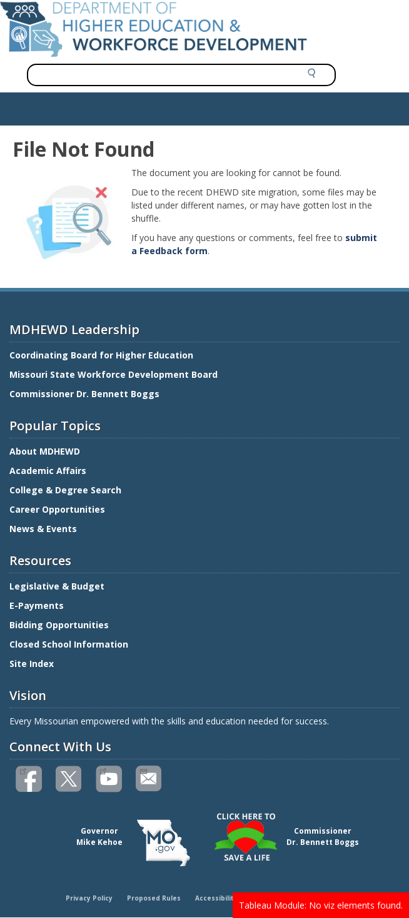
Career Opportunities (57, 509)
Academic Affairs (49, 470)
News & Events (43, 529)
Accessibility (216, 898)
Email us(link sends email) (143, 770)
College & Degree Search (66, 490)
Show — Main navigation (58, 105)
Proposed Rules (154, 898)
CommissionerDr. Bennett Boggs (322, 836)
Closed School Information (68, 644)
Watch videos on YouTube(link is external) (103, 770)
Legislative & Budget (58, 586)
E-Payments (36, 605)
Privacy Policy (89, 898)
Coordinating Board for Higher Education (102, 355)
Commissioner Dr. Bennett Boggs (84, 394)
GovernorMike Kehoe (99, 836)
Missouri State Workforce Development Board (113, 374)
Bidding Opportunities (60, 625)
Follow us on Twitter (69, 779)
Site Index (32, 663)
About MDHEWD (44, 451)
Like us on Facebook (23, 770)
